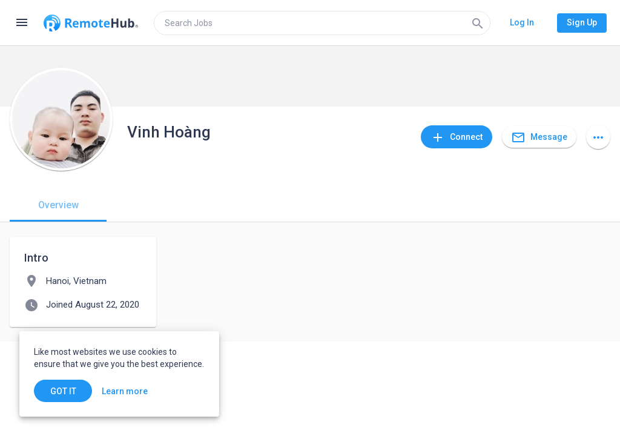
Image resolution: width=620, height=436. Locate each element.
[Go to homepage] (91, 23)
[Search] (478, 23)
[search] (322, 23)
